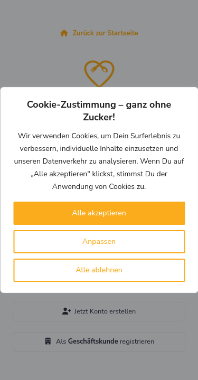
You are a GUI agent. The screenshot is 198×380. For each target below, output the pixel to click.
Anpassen (99, 241)
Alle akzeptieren (99, 213)
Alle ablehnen (99, 270)
